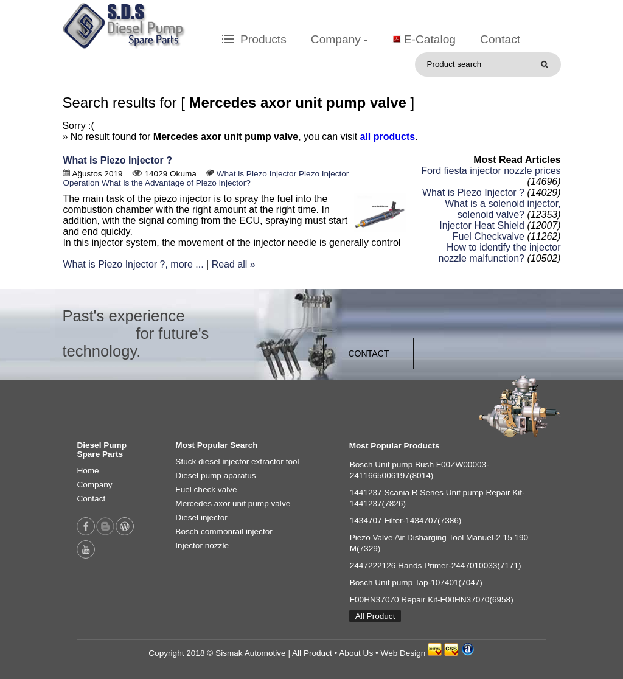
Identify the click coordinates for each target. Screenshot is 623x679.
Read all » (234, 264)
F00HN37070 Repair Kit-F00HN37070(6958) (431, 599)
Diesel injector (201, 517)
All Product (375, 616)
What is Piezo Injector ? (117, 160)
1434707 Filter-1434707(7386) (406, 520)
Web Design (403, 653)
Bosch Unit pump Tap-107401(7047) (416, 582)
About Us (356, 653)
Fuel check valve (206, 489)
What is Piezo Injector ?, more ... (133, 264)
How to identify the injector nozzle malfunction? (500, 252)
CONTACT (368, 353)
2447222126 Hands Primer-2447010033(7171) (435, 565)
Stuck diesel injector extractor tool (237, 461)
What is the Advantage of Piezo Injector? (176, 182)
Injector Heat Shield (481, 225)
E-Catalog (430, 39)
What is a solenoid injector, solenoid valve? (502, 209)
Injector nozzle (202, 545)
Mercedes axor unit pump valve (232, 503)
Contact (500, 39)
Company (339, 39)
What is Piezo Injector (256, 173)
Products (254, 39)
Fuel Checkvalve (488, 236)
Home (88, 470)
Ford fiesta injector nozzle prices (490, 170)
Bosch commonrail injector (223, 531)
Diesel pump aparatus (215, 475)
